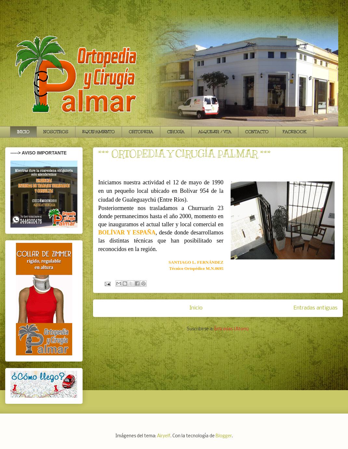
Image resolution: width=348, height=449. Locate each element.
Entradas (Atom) (231, 329)
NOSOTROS (56, 131)
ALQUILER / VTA (214, 131)
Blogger (224, 436)
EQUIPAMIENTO (98, 131)
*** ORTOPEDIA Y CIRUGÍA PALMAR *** (184, 154)
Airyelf (163, 436)
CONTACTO (257, 131)
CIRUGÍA (175, 131)
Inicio (196, 308)
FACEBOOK (294, 131)
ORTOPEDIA (141, 131)
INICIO (23, 131)
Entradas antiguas (316, 308)
